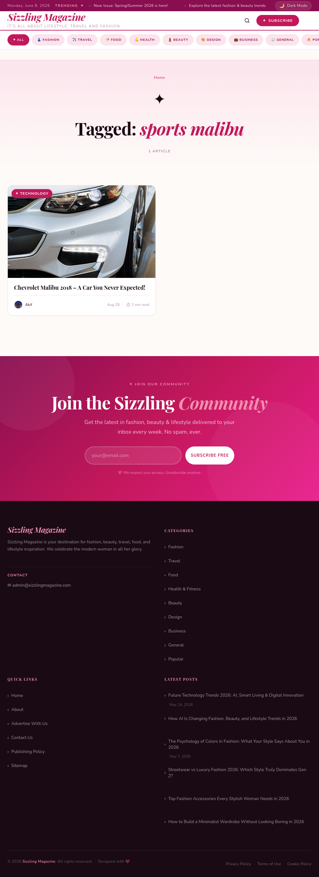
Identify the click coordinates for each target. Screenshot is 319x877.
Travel (88, 40)
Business (263, 40)
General (176, 645)
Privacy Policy (238, 863)
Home (159, 78)
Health (154, 40)
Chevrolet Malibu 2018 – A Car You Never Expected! (79, 288)
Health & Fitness (184, 589)
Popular (175, 659)
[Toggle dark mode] (293, 5)
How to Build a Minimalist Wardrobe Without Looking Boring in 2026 (236, 822)
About (17, 710)
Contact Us (22, 738)
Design (226, 40)
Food (121, 40)
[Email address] (129, 455)
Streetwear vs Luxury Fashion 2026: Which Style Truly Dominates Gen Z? (237, 773)
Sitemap (19, 766)
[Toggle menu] (307, 20)
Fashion (50, 40)
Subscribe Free (206, 456)
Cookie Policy (299, 863)
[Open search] (247, 20)
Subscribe (278, 20)
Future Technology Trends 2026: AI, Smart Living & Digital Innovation (235, 695)
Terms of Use (269, 863)
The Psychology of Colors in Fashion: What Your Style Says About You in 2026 (239, 744)
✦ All (19, 40)
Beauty (190, 40)
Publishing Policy (28, 752)
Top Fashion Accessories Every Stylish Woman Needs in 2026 (228, 799)
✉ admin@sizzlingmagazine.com (39, 585)
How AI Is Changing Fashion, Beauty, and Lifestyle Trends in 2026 (232, 719)
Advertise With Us (29, 724)
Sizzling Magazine (38, 861)
